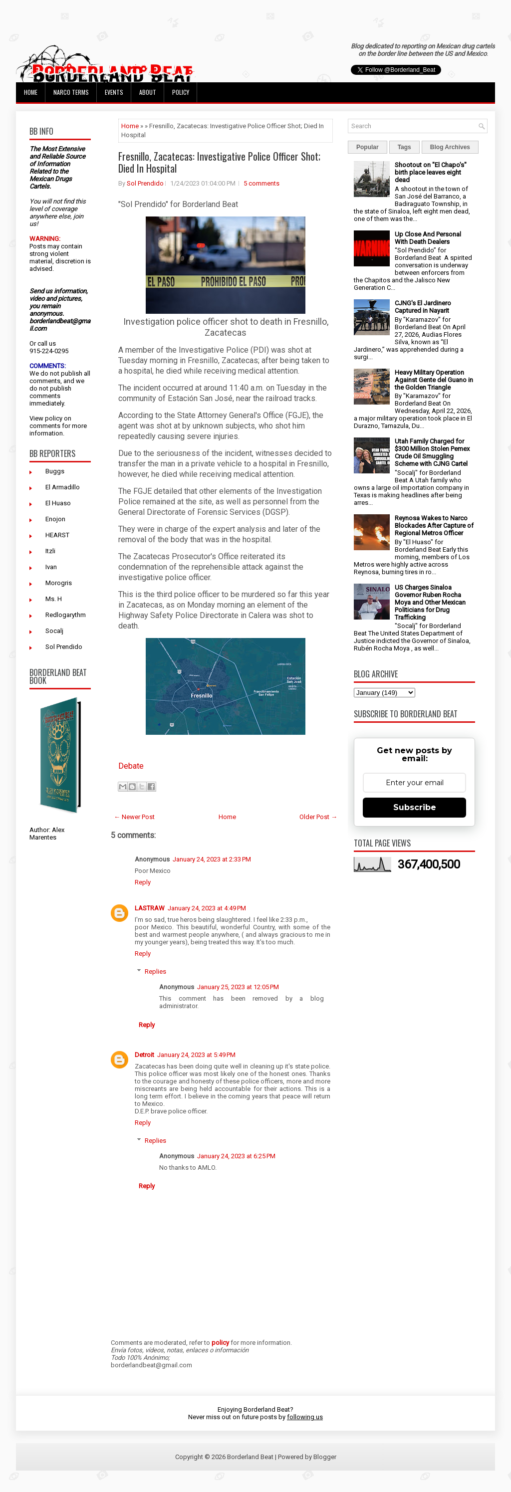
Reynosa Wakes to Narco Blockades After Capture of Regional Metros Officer (434, 525)
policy (53, 418)
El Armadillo (62, 487)
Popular (367, 147)
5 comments (261, 183)
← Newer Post (134, 817)
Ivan (51, 567)
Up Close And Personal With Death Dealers (428, 237)
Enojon (55, 519)
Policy (180, 92)
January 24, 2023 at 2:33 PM (212, 859)
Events (114, 92)
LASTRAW (150, 908)
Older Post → (318, 817)
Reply (143, 882)
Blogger (324, 1457)
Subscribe (414, 807)
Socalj (54, 631)
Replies (155, 971)
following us (305, 1417)
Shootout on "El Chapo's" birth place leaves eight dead (431, 172)
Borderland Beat (250, 1457)
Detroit (144, 1055)
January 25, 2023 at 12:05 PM (238, 987)
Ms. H (53, 599)
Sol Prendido (63, 646)
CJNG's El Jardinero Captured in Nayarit (423, 306)
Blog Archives (450, 147)
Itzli (50, 551)
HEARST (57, 535)
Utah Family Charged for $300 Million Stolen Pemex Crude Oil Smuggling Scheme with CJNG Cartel (432, 452)
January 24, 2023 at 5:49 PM (196, 1055)
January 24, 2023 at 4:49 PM (207, 908)
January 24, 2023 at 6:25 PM (236, 1156)
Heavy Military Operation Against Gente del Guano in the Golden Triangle (434, 380)
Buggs (54, 471)
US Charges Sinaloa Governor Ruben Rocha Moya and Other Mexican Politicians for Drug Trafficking (430, 602)
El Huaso (58, 503)
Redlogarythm (65, 615)
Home (30, 92)
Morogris (58, 583)
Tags (404, 147)
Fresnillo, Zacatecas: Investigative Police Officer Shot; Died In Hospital (219, 162)
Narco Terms (71, 92)
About (147, 92)
